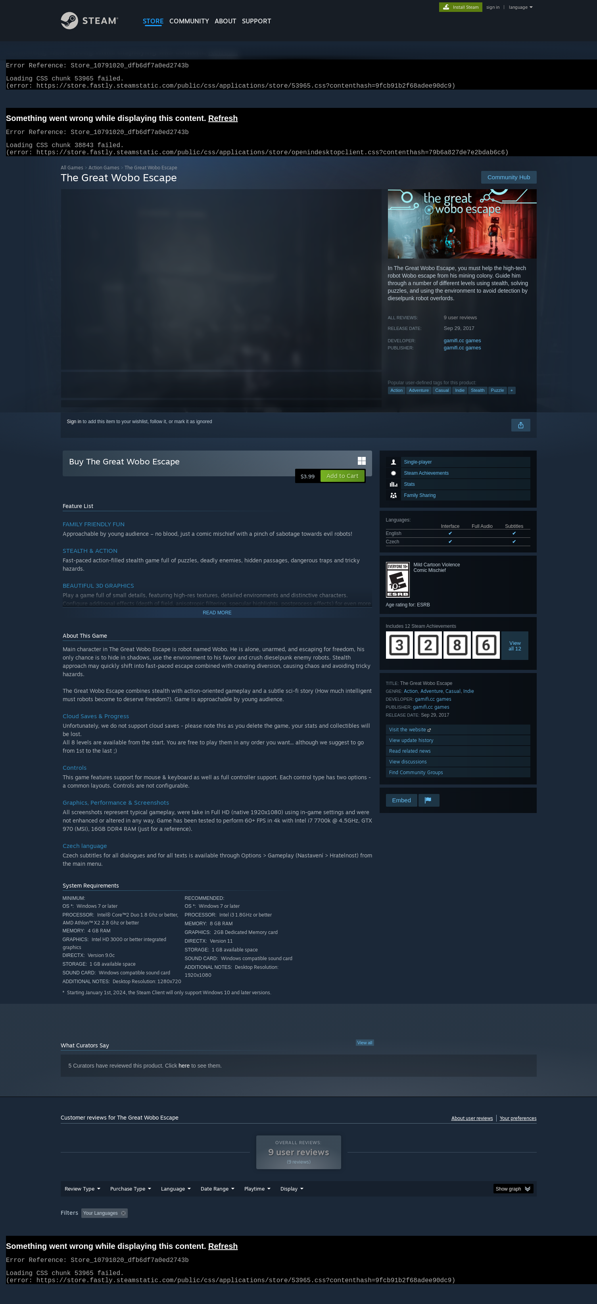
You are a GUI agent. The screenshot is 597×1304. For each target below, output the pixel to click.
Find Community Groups (416, 782)
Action (397, 399)
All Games (72, 177)
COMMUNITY (189, 21)
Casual (442, 399)
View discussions (408, 771)
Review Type (79, 1198)
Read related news (410, 760)
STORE (153, 21)
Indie (460, 399)
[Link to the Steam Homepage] (96, 27)
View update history (411, 750)
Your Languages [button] (100, 1222)
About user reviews (472, 1128)
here (184, 1075)
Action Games (103, 177)
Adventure (419, 399)
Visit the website (410, 739)
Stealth (477, 399)
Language (173, 1198)
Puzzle (497, 399)
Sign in (74, 431)
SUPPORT (256, 21)
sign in (492, 7)
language (518, 7)
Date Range (214, 1198)
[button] (342, 485)
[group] (299, 1223)
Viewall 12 (515, 655)
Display (289, 1198)
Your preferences (518, 1128)
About (225, 21)
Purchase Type (127, 1198)
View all (364, 1052)
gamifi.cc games (462, 350)
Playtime (254, 1198)
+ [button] (512, 399)
